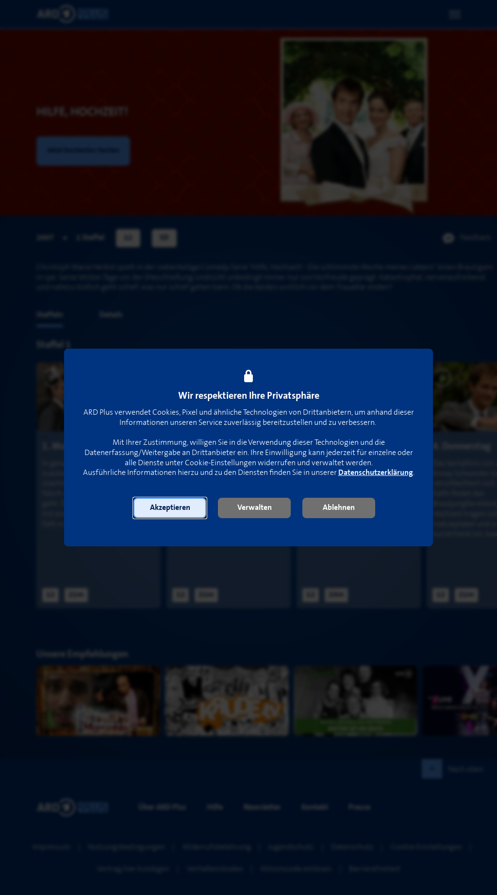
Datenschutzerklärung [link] (375, 472)
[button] (169, 508)
